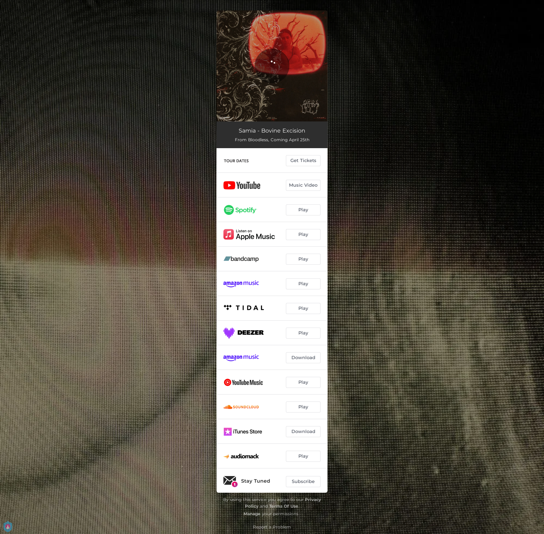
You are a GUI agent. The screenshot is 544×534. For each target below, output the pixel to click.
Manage (252, 513)
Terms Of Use (283, 506)
